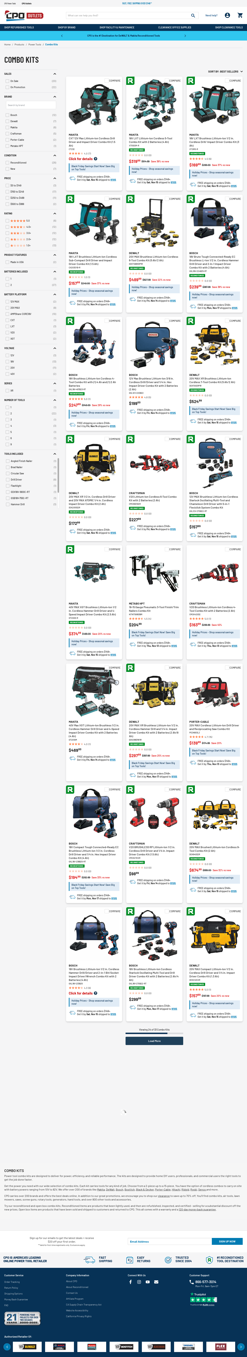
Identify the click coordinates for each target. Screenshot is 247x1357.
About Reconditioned (77, 1287)
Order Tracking (12, 1281)
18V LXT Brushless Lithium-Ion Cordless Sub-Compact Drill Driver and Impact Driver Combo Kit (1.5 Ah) (93, 260)
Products (19, 44)
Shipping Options (13, 1293)
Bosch (193, 253)
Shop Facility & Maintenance (117, 27)
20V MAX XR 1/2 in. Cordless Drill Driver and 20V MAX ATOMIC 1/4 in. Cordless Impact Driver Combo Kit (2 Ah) (92, 500)
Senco (202, 1189)
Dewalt (134, 253)
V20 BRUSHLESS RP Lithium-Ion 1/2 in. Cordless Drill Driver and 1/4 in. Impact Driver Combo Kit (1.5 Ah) (152, 850)
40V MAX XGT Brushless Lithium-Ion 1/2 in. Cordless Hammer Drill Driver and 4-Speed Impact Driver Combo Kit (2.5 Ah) (92, 610)
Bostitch (130, 1189)
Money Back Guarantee (16, 1299)
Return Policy (11, 1287)
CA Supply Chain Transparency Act (84, 1304)
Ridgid (185, 1189)
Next (185, 35)
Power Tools (34, 44)
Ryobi (193, 1189)
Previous (62, 35)
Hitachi (176, 1189)
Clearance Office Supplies (174, 27)
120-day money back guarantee (197, 1209)
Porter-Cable (199, 721)
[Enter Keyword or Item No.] (132, 15)
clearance (164, 1195)
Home (7, 44)
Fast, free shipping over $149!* (137, 3)
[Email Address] (170, 1241)
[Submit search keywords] (193, 15)
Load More (154, 1040)
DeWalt (110, 1189)
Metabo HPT (137, 603)
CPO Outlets (26, 3)
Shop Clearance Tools (229, 27)
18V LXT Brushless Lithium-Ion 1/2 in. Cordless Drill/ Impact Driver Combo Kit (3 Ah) (214, 142)
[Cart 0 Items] (240, 14)
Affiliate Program (75, 1298)
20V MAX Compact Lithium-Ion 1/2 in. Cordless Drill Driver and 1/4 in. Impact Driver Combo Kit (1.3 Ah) (212, 972)
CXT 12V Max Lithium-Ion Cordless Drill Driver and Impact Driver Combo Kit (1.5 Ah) (92, 142)
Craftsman (137, 493)
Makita (73, 134)
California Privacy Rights (79, 1316)
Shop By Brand (66, 27)
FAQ (6, 1305)
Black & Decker (145, 1189)
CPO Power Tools (10, 3)
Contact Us (72, 1292)
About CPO (71, 1281)
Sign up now (227, 1241)
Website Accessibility (77, 1310)
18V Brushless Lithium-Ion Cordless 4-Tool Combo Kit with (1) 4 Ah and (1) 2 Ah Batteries (92, 382)
